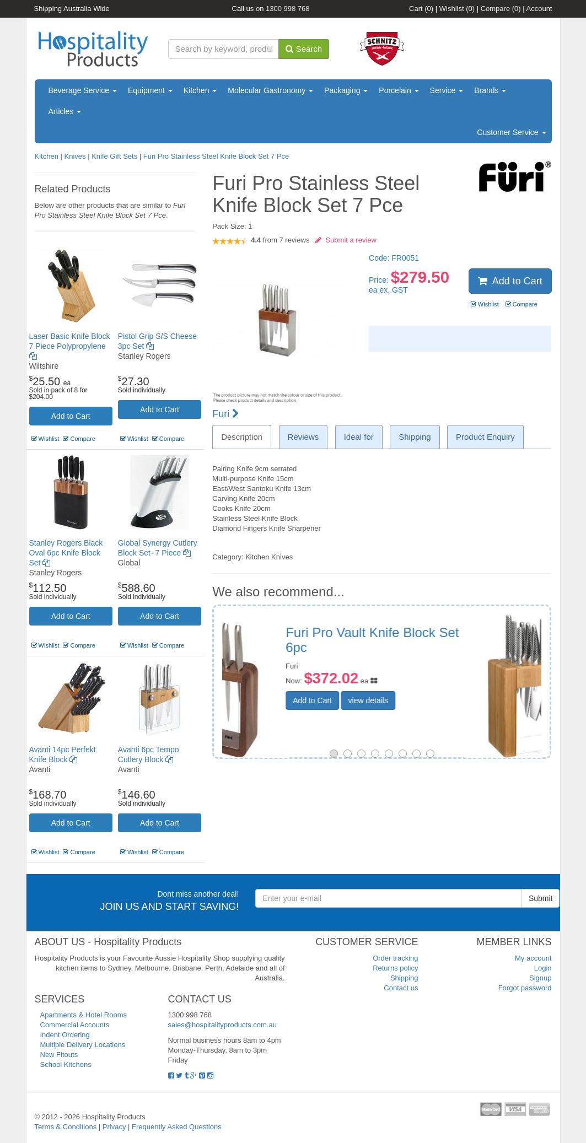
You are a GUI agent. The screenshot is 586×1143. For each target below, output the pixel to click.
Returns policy (395, 968)
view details (444, 700)
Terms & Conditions (66, 1127)
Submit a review (346, 240)
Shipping (404, 978)
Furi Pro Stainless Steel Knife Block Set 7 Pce (216, 156)
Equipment (150, 90)
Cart (421, 8)
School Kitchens (66, 1064)
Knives (74, 156)
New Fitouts (59, 1054)
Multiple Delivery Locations (83, 1044)
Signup (540, 978)
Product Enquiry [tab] (485, 436)
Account (539, 8)
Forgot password (525, 988)
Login (543, 968)
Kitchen (200, 90)
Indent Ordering (65, 1035)
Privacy (114, 1127)
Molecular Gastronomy (270, 90)
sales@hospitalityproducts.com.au (222, 1025)
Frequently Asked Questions (177, 1127)
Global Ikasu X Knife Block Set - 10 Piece (440, 639)
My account (533, 958)
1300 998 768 (288, 8)
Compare (501, 8)
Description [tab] (241, 436)
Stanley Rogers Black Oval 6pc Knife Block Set (66, 552)
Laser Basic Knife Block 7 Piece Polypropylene (69, 346)
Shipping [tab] (415, 436)
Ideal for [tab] (359, 436)
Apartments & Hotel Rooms (83, 1015)
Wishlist (457, 8)
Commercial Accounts (75, 1025)
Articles (65, 111)
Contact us (401, 988)
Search (304, 48)
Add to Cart (70, 416)
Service (447, 90)
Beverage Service (83, 90)
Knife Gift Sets (114, 156)
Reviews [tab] (303, 436)
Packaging (346, 90)
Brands (490, 90)
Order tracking (395, 958)
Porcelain (398, 90)
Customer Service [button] (511, 132)
